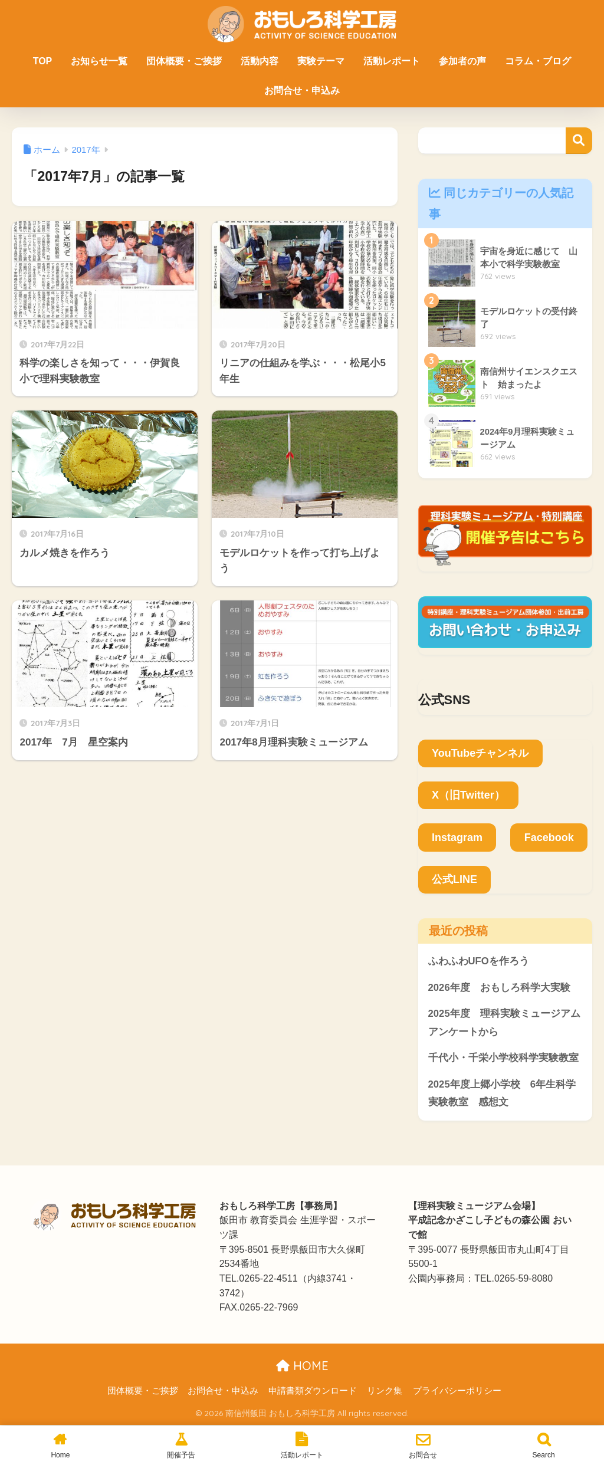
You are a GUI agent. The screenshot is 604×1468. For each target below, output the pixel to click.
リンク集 (384, 1391)
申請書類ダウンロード (312, 1391)
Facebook (549, 837)
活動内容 (259, 61)
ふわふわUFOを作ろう (478, 961)
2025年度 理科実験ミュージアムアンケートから (504, 1023)
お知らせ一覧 (99, 61)
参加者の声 (462, 61)
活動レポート (391, 61)
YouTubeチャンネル (480, 753)
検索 (579, 140)
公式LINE (454, 879)
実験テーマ (320, 61)
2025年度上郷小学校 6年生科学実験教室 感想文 (502, 1094)
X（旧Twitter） (468, 795)
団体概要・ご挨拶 (184, 61)
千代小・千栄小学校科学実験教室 (503, 1058)
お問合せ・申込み (302, 91)
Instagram (457, 837)
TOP (42, 61)
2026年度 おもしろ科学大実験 (499, 987)
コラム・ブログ (538, 61)
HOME (302, 1366)
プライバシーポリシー (457, 1391)
